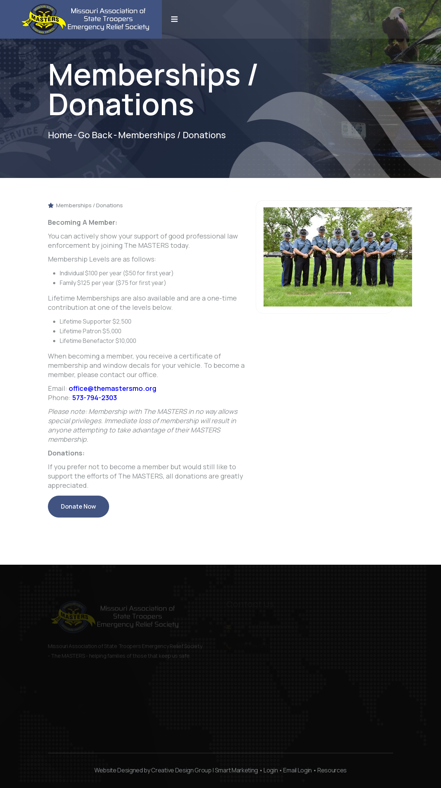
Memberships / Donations (85, 205)
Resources (332, 770)
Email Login (297, 770)
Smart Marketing (236, 770)
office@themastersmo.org (112, 388)
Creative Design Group (181, 770)
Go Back (95, 135)
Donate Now (78, 510)
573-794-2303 (94, 397)
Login (271, 770)
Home (60, 135)
